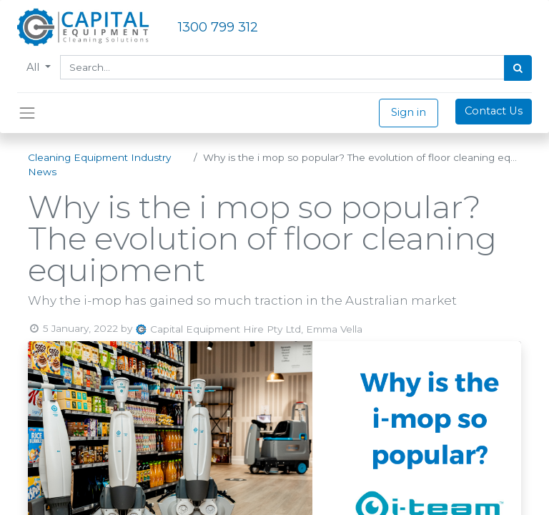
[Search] (518, 68)
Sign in (408, 112)
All (34, 67)
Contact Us (494, 110)
